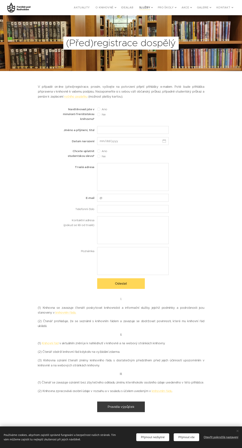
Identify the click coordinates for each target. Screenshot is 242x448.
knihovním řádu (162, 391)
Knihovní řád (50, 343)
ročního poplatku (75, 97)
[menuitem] (92, 7)
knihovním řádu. (65, 313)
